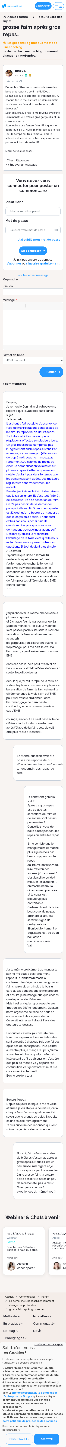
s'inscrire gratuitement (42, 263)
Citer (10, 160)
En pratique (12, 1323)
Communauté (27, 1296)
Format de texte (13, 355)
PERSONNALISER (19, 1439)
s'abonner (14, 263)
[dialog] (33, 1394)
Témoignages (13, 1338)
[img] (56, 230)
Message (9, 300)
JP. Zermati (13, 551)
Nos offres (41, 1316)
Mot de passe (16, 221)
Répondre (22, 160)
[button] (7, 306)
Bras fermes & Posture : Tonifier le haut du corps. (22, 1248)
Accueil (9, 1296)
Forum (45, 1296)
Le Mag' (9, 1331)
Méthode (10, 1316)
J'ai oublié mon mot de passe (39, 239)
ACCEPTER (47, 1439)
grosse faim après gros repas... (27, 1309)
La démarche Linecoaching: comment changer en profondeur (31, 1303)
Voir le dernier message (33, 275)
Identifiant (14, 202)
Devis (37, 1331)
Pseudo (8, 286)
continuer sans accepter (48, 1344)
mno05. (20, 70)
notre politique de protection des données (29, 1421)
